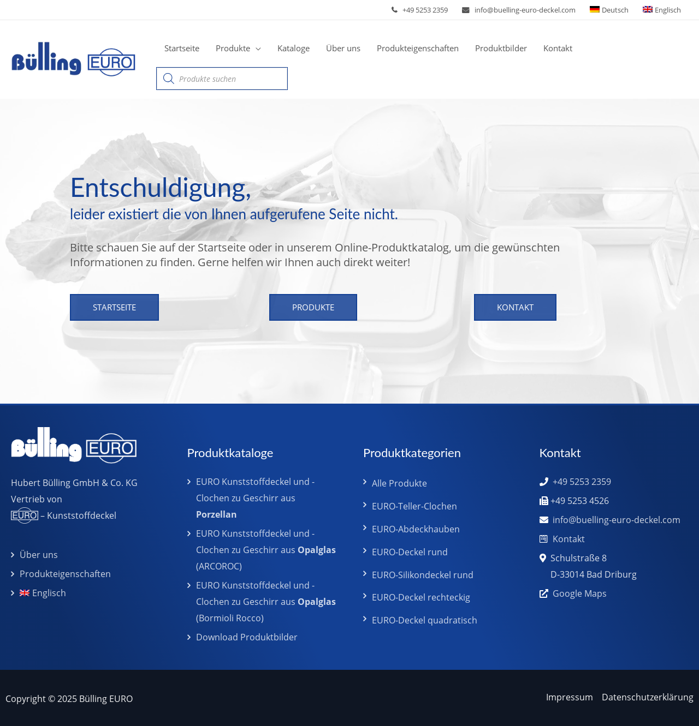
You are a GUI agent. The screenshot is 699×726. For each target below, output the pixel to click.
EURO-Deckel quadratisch (424, 620)
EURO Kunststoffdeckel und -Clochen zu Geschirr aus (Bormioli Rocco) (266, 601)
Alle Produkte (399, 483)
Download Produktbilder (247, 637)
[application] (255, 48)
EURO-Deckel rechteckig (421, 597)
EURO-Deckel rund (410, 552)
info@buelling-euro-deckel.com (525, 10)
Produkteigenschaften (65, 574)
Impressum (569, 697)
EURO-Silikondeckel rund (422, 575)
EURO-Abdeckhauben (416, 529)
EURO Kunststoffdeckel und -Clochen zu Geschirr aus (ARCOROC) (266, 549)
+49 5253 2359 (425, 10)
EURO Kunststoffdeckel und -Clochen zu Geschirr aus (255, 498)
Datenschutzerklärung (648, 697)
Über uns (39, 555)
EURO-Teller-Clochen (414, 506)
